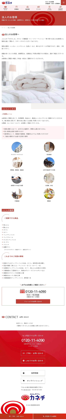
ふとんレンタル (49, 8)
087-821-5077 (27, 390)
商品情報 (27, 8)
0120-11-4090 (35, 291)
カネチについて (5, 8)
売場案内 (16, 8)
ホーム (3, 27)
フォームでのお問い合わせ (33, 301)
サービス (38, 8)
